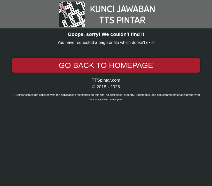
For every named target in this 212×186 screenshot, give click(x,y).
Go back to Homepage (106, 65)
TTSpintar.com (106, 80)
